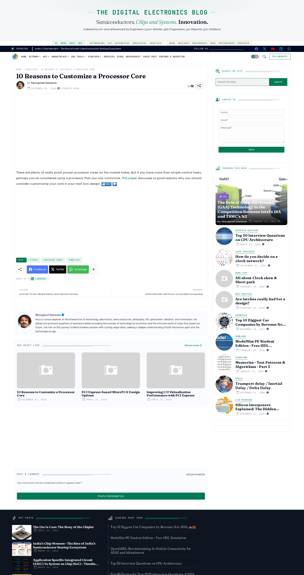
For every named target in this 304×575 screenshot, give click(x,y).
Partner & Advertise (172, 56)
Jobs (213, 43)
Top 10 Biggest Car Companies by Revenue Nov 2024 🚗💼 (259, 322)
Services (243, 43)
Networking (97, 43)
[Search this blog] (242, 82)
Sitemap (33, 56)
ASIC (72, 43)
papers (34, 260)
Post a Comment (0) (111, 496)
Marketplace (59, 56)
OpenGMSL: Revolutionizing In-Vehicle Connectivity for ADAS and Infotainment (151, 550)
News (172, 43)
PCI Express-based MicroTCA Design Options (111, 393)
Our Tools (77, 56)
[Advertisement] (111, 131)
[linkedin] (281, 49)
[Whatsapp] (78, 269)
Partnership (227, 43)
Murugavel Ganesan (48, 315)
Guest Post (150, 56)
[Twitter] (57, 269)
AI (56, 43)
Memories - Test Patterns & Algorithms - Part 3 (260, 364)
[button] (255, 57)
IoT (110, 43)
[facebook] (256, 49)
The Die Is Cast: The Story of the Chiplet (63, 527)
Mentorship (200, 43)
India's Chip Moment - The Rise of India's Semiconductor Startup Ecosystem (78, 48)
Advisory (184, 43)
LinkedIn (40, 279)
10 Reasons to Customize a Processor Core (46, 393)
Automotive (122, 43)
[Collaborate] (279, 57)
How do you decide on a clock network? (256, 259)
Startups (93, 56)
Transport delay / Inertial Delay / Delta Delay (258, 386)
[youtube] (273, 49)
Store (120, 56)
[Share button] (93, 269)
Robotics (156, 43)
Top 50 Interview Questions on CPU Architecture (260, 237)
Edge (63, 43)
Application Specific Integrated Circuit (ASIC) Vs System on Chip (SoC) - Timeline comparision (65, 562)
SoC (80, 43)
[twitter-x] (265, 49)
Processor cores (53, 260)
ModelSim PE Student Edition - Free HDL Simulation (255, 343)
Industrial (139, 43)
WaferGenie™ (133, 56)
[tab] (24, 56)
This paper (129, 178)
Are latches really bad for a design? (260, 301)
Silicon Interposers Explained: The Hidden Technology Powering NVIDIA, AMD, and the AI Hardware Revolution (257, 407)
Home (24, 56)
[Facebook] (37, 269)
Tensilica (31, 69)
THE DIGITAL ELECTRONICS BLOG (152, 12)
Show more (192, 345)
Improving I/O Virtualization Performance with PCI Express (171, 393)
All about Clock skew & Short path (256, 280)
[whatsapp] (289, 49)
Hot (45, 56)
